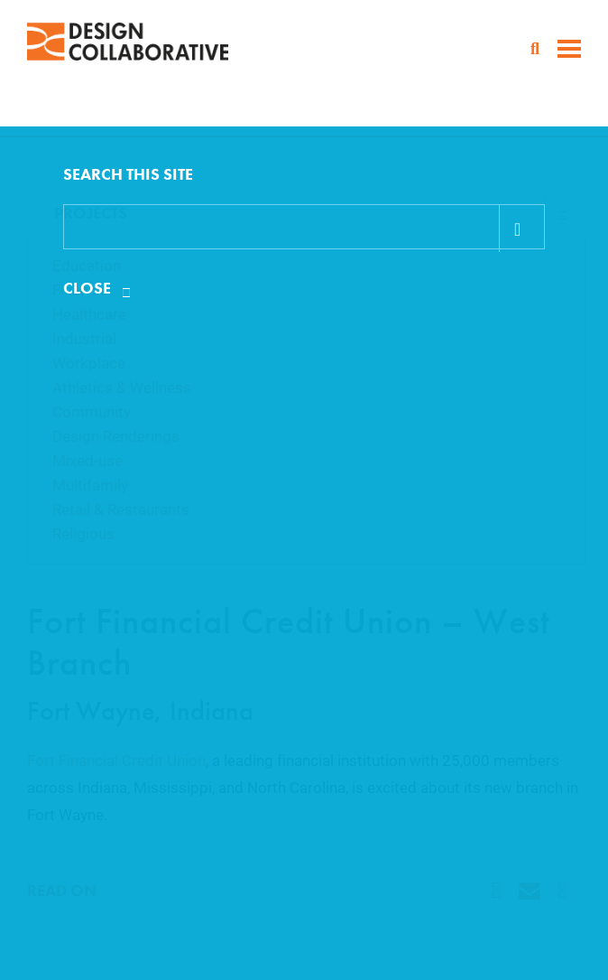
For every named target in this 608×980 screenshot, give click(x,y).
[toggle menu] (569, 50)
